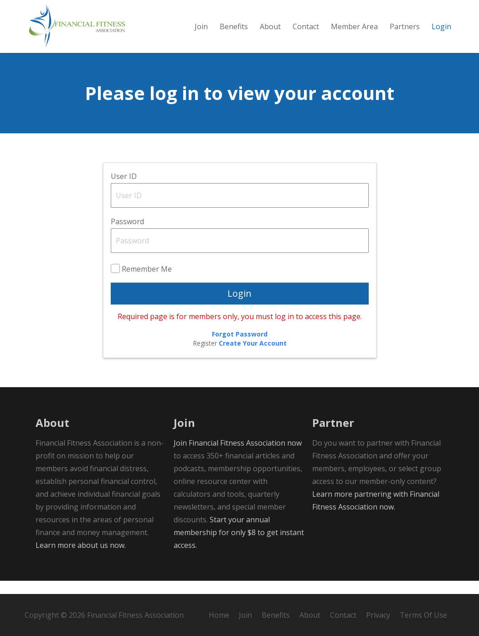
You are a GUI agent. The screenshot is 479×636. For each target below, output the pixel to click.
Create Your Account (253, 356)
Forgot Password (240, 347)
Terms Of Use (423, 615)
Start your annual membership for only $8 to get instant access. (239, 545)
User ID (124, 189)
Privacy (378, 615)
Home (219, 615)
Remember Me (147, 282)
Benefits (276, 615)
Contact (343, 615)
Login (239, 306)
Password (127, 235)
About (309, 615)
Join (245, 615)
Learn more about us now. (81, 558)
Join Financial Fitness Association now (238, 456)
